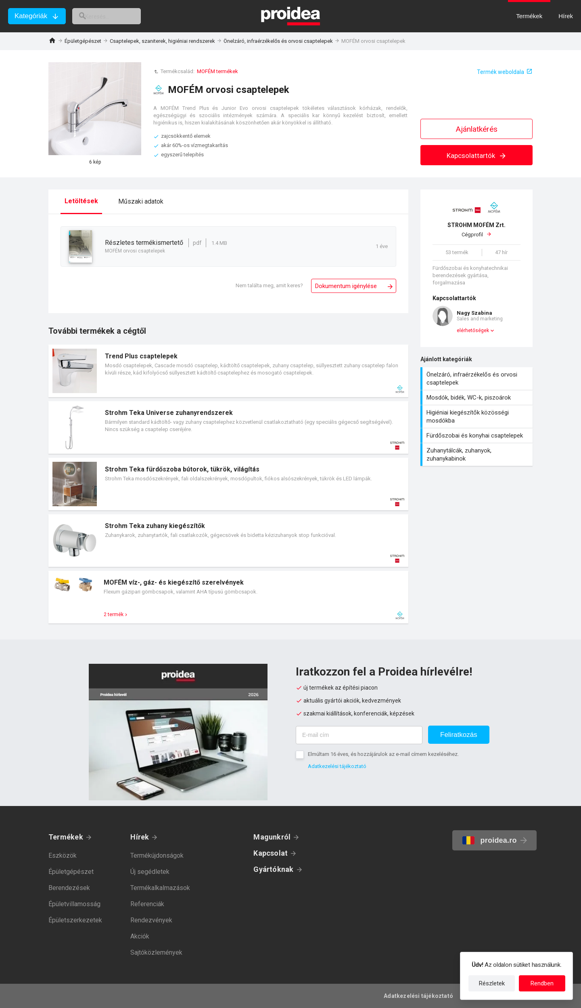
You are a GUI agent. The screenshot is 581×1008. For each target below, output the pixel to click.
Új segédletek (149, 871)
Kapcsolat (270, 853)
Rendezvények (151, 920)
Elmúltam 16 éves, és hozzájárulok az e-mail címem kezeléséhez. (383, 754)
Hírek (139, 837)
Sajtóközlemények (156, 952)
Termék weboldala (500, 72)
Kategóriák (31, 16)
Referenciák (147, 904)
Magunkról (271, 837)
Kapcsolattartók (477, 156)
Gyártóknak (273, 869)
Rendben (542, 983)
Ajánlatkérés (476, 129)
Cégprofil (476, 229)
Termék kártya (228, 371)
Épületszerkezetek (75, 920)
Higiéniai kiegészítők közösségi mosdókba (477, 416)
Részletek (492, 983)
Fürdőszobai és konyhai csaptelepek (477, 435)
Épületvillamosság (74, 904)
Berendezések (69, 888)
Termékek (65, 837)
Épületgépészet (83, 41)
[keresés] (116, 16)
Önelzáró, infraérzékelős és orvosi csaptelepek (278, 41)
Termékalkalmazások (160, 888)
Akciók (139, 936)
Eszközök (62, 855)
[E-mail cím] (359, 735)
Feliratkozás (458, 735)
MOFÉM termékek (217, 71)
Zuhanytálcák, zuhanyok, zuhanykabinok (477, 454)
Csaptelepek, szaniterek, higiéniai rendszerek (162, 41)
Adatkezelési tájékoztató (337, 766)
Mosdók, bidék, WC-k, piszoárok (477, 397)
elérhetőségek (473, 330)
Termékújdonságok (157, 855)
